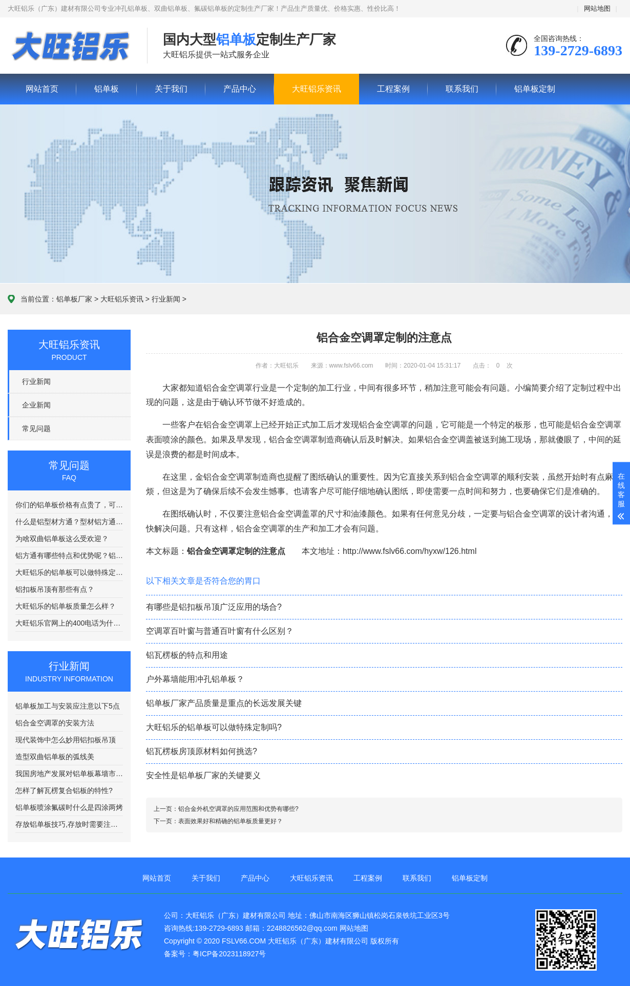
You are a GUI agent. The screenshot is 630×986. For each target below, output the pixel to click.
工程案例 (393, 88)
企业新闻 (36, 405)
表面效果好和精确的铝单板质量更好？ (230, 821)
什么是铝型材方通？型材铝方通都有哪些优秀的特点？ (69, 522)
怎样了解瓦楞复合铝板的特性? (64, 790)
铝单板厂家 (74, 299)
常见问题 (36, 428)
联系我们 (462, 88)
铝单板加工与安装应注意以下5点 (67, 706)
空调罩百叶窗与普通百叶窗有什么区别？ (219, 631)
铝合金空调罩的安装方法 (54, 723)
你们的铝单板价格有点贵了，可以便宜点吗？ (69, 505)
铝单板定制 (534, 88)
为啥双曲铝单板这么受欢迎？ (62, 538)
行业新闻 (166, 299)
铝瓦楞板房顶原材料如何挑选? (201, 751)
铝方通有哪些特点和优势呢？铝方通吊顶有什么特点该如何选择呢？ (69, 555)
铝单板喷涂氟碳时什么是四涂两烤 (69, 807)
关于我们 (171, 88)
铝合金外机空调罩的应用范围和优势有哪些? (238, 808)
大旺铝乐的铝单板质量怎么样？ (65, 606)
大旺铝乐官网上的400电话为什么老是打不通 (69, 623)
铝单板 (70, 46)
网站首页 (42, 88)
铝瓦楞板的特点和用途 (187, 655)
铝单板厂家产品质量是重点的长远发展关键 (224, 703)
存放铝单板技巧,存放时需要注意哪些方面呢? (69, 824)
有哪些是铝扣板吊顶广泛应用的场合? (214, 607)
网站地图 (597, 8)
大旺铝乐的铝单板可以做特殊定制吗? (69, 572)
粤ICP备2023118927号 (229, 954)
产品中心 (239, 88)
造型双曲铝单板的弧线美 (54, 757)
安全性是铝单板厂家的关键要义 (203, 775)
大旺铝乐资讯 (316, 88)
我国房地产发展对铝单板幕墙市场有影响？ (69, 773)
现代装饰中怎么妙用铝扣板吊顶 (65, 740)
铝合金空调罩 (260, 528)
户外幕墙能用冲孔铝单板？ (195, 679)
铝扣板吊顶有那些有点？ (54, 589)
